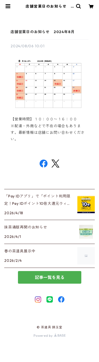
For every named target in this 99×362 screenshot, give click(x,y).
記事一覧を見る (49, 277)
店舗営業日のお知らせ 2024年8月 (42, 31)
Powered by (49, 336)
